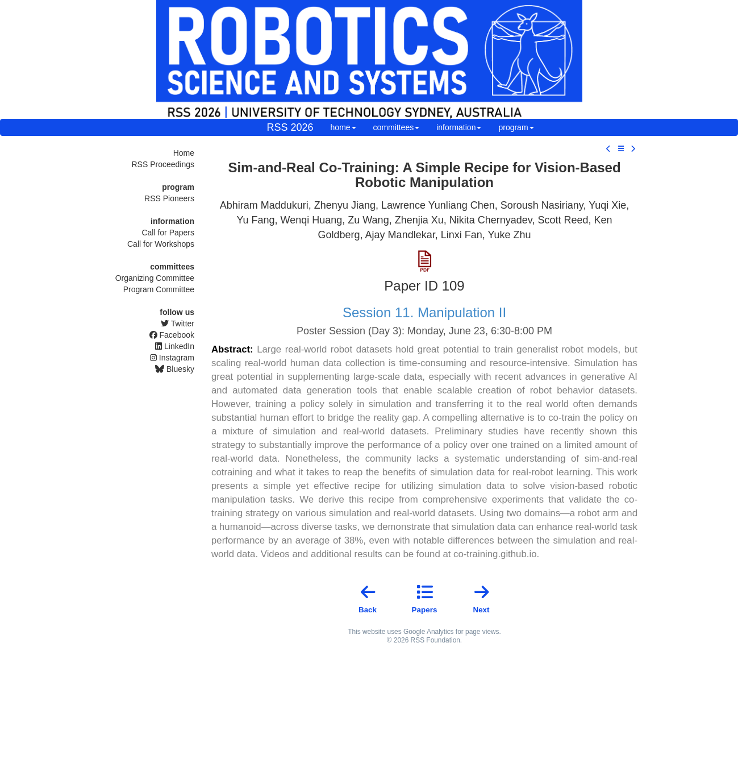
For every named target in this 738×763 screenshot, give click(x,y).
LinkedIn (174, 346)
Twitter (177, 323)
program (515, 127)
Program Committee (158, 289)
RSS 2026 (290, 127)
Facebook (171, 334)
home (343, 127)
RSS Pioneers (169, 198)
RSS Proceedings (162, 164)
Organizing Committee (154, 278)
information (458, 127)
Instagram (172, 357)
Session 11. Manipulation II (424, 312)
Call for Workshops (160, 243)
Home (183, 152)
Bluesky (174, 369)
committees (396, 127)
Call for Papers (167, 232)
